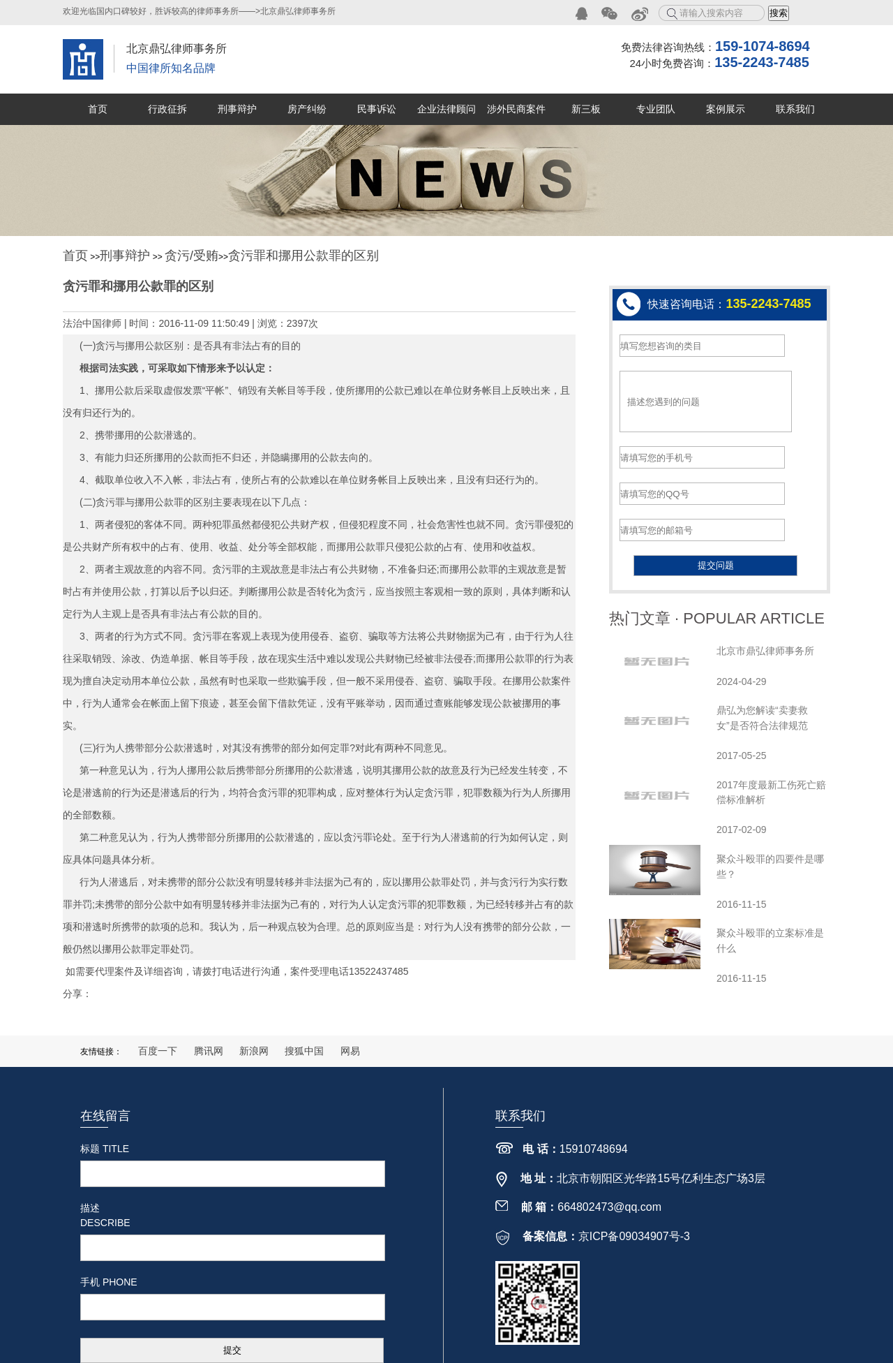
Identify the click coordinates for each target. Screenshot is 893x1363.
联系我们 (795, 109)
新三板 (586, 109)
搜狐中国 (304, 1050)
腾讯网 (208, 1050)
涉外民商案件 (516, 109)
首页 (97, 109)
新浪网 (254, 1050)
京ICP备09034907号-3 (634, 1236)
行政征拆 (167, 109)
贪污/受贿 (191, 256)
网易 (350, 1050)
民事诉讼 (376, 109)
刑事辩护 (237, 109)
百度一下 (157, 1050)
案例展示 (725, 109)
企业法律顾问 (446, 109)
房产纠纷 (307, 109)
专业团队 (655, 109)
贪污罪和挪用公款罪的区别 (303, 256)
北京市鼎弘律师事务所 (765, 650)
